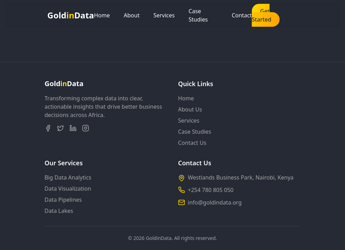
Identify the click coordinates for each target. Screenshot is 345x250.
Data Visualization (68, 188)
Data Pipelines (63, 199)
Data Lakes (59, 211)
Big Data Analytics (68, 177)
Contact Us (192, 143)
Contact (242, 15)
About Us (190, 109)
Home (102, 15)
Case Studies (198, 15)
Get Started (261, 15)
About (131, 15)
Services (164, 15)
